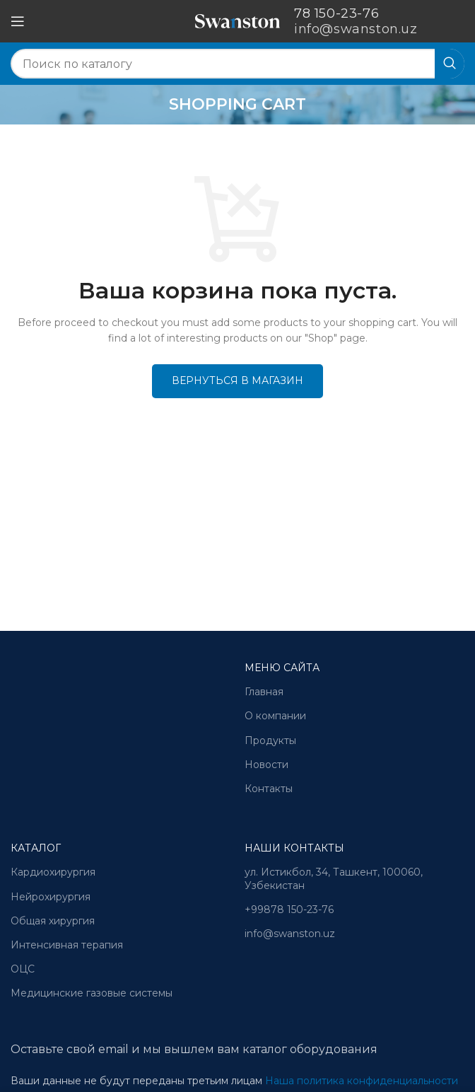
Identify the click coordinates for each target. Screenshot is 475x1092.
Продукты (270, 740)
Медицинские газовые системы (91, 993)
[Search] (237, 64)
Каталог (36, 848)
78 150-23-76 (336, 13)
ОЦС (23, 969)
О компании (275, 715)
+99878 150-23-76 (289, 909)
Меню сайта (282, 667)
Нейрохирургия (50, 896)
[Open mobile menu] (18, 21)
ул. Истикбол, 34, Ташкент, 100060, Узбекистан (334, 878)
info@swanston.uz (290, 933)
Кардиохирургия (53, 872)
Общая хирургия (53, 920)
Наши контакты (294, 848)
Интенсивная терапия (67, 945)
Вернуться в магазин (237, 380)
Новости (266, 764)
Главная (264, 691)
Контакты (269, 788)
